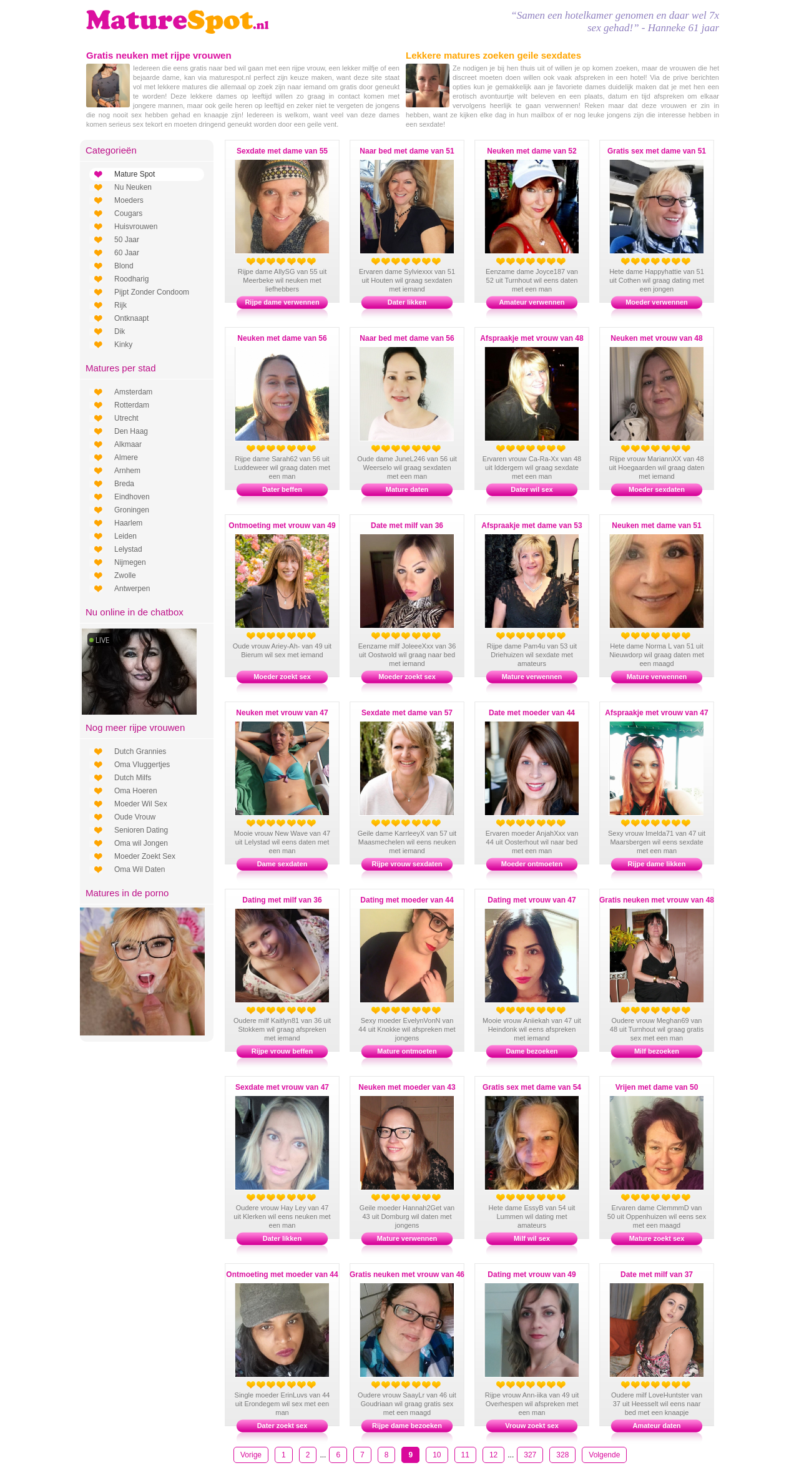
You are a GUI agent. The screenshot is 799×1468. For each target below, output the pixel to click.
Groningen (131, 510)
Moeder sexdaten (657, 489)
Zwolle (125, 575)
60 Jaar (126, 252)
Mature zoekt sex (657, 1238)
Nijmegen (130, 562)
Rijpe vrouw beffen (282, 1051)
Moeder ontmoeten (531, 864)
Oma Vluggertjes (142, 764)
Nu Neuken (133, 187)
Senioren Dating (141, 830)
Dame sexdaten (282, 864)
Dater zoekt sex (282, 1425)
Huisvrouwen (135, 226)
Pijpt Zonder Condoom (151, 292)
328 (562, 1455)
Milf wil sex (532, 1238)
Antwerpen (132, 588)
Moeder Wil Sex (140, 804)
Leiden (125, 536)
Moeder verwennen (656, 302)
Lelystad (128, 549)
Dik (119, 331)
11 (465, 1455)
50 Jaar (126, 239)
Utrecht (126, 418)
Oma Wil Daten (139, 869)
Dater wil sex (531, 489)
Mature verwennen (532, 676)
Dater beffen (282, 489)
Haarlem (128, 523)
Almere (126, 457)
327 (530, 1455)
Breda (124, 483)
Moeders (129, 200)
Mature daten (407, 489)
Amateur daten (656, 1425)
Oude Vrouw (134, 817)
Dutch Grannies (140, 751)
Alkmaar (128, 444)
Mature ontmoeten (406, 1051)
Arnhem (127, 470)
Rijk (120, 305)
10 (437, 1455)
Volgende (604, 1455)
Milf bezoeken (656, 1051)
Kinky (123, 344)
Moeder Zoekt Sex (144, 856)
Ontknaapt (131, 318)
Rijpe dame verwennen (282, 302)
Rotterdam (131, 405)
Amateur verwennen (531, 302)
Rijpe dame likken (657, 864)
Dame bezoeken (531, 1051)
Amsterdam (133, 392)
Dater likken (407, 302)
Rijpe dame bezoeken (407, 1425)
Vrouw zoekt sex (532, 1425)
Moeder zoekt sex (282, 676)
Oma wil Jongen (141, 843)
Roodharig (131, 279)
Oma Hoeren (135, 790)
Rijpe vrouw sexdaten (406, 864)
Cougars (128, 213)
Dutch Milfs (132, 777)
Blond (124, 266)
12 (493, 1455)
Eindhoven (132, 496)
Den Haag (131, 431)
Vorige (251, 1455)
